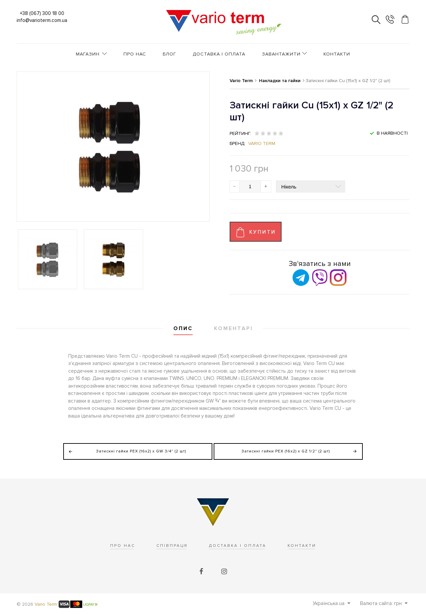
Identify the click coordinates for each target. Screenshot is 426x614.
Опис (183, 328)
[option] (48, 259)
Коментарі (233, 328)
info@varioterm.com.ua (42, 20)
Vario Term (261, 143)
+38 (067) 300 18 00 (42, 13)
